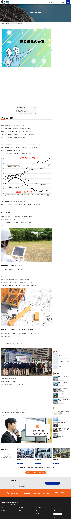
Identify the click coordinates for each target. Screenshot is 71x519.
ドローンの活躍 (20, 110)
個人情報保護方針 (56, 508)
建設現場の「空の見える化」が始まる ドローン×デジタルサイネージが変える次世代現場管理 (63, 377)
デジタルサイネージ (61, 380)
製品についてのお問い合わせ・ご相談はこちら (35, 472)
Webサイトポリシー (57, 510)
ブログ (37, 510)
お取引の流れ (50, 2)
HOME (2, 507)
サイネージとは (32, 2)
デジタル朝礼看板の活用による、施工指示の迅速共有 (26, 113)
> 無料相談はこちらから (6, 415)
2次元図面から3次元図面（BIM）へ (23, 111)
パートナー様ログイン (57, 513)
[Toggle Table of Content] (34, 107)
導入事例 (54, 2)
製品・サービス (44, 2)
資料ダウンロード (39, 507)
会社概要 (63, 2)
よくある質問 (59, 2)
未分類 (59, 414)
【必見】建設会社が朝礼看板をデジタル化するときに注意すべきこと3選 (63, 418)
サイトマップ (55, 507)
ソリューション (38, 2)
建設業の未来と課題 (20, 109)
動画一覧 (37, 513)
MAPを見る (20, 463)
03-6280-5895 (48, 493)
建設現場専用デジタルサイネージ (5, 3)
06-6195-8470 (26, 493)
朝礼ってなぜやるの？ (62, 422)
